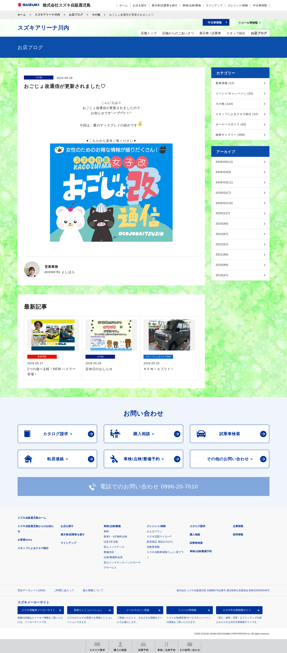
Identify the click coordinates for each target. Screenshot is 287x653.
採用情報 (238, 534)
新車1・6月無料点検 (115, 536)
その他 (96, 14)
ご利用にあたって (64, 590)
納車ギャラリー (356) (230, 134)
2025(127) (223, 213)
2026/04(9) (223, 172)
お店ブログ (76, 14)
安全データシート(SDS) (31, 590)
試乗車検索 (196, 542)
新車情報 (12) (225, 83)
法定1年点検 (111, 541)
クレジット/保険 (238, 5)
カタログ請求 (197, 526)
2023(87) (222, 234)
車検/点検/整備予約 (201, 551)
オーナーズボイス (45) (231, 124)
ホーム (123, 5)
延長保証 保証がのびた (160, 541)
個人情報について (93, 590)
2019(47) (222, 275)
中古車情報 (260, 5)
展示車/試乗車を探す (165, 5)
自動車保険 (153, 546)
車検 (106, 531)
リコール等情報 (187, 610)
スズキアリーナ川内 (47, 14)
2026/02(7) (223, 192)
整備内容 (109, 552)
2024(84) (222, 223)
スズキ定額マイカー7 (159, 536)
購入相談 (195, 534)
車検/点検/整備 (192, 5)
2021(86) (222, 254)
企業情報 (238, 526)
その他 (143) (224, 103)
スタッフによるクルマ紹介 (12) (237, 114)
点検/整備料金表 (113, 557)
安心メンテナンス (114, 546)
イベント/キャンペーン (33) (234, 93)
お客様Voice (25, 539)
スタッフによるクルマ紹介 (33, 548)
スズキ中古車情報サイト (237, 610)
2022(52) (222, 244)
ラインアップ (214, 5)
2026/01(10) (224, 203)
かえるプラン (154, 531)
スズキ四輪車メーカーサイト (38, 610)
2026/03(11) (224, 182)
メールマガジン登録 (137, 610)
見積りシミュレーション (88, 610)
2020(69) (222, 264)
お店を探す (140, 5)
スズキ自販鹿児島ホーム (32, 517)
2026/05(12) (224, 161)
